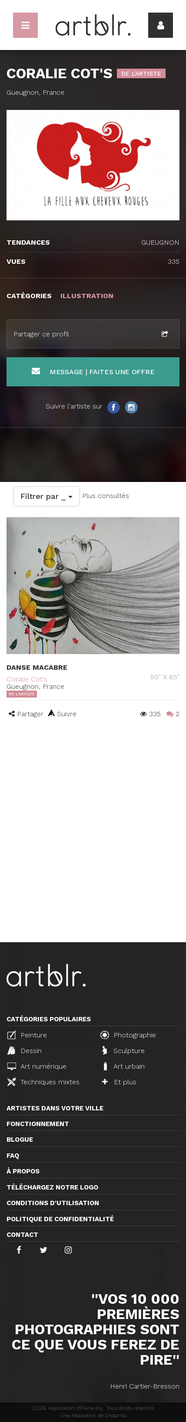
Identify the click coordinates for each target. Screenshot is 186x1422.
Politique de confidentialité (60, 1219)
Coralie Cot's (27, 679)
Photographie (128, 1034)
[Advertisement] (93, 845)
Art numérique (36, 1066)
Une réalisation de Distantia (93, 1415)
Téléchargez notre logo (52, 1187)
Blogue (20, 1139)
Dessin (24, 1050)
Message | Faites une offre (93, 371)
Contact (22, 1235)
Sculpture (124, 1050)
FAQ (13, 1156)
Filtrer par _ (46, 496)
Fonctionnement (38, 1124)
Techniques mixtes (43, 1081)
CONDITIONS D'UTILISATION (53, 1203)
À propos (23, 1171)
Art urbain (123, 1066)
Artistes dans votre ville (55, 1108)
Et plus (119, 1082)
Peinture (27, 1034)
